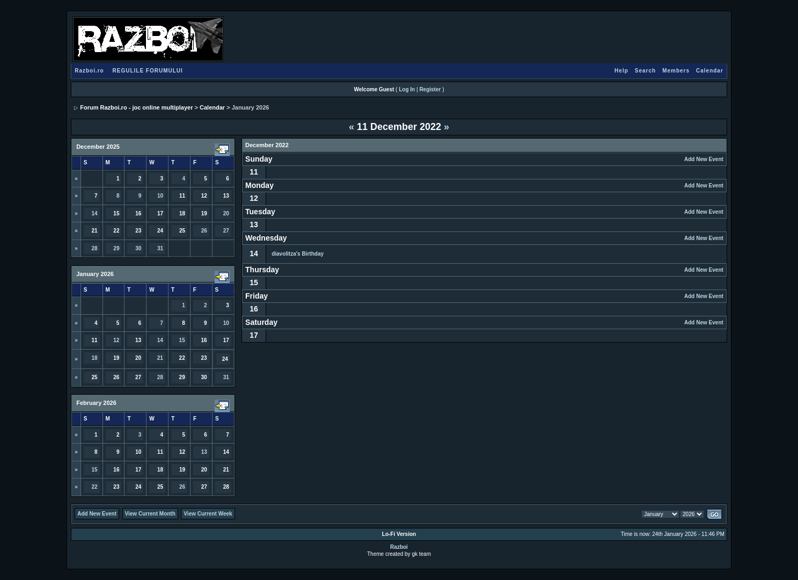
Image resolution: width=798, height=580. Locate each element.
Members (676, 71)
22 (94, 487)
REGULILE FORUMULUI (148, 71)
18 (94, 358)
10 (160, 196)
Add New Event (703, 159)
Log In (407, 89)
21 (160, 358)
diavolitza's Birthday (298, 254)
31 (160, 248)
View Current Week (208, 514)
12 (116, 340)
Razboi (399, 547)
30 (138, 248)
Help (621, 71)
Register (430, 89)
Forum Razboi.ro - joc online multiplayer (136, 107)
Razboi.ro (89, 71)
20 (226, 213)
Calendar (709, 71)
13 (204, 452)
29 (116, 248)
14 (94, 213)
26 (204, 231)
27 (226, 231)
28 (94, 248)
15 (182, 340)
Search (645, 71)
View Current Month (150, 514)
